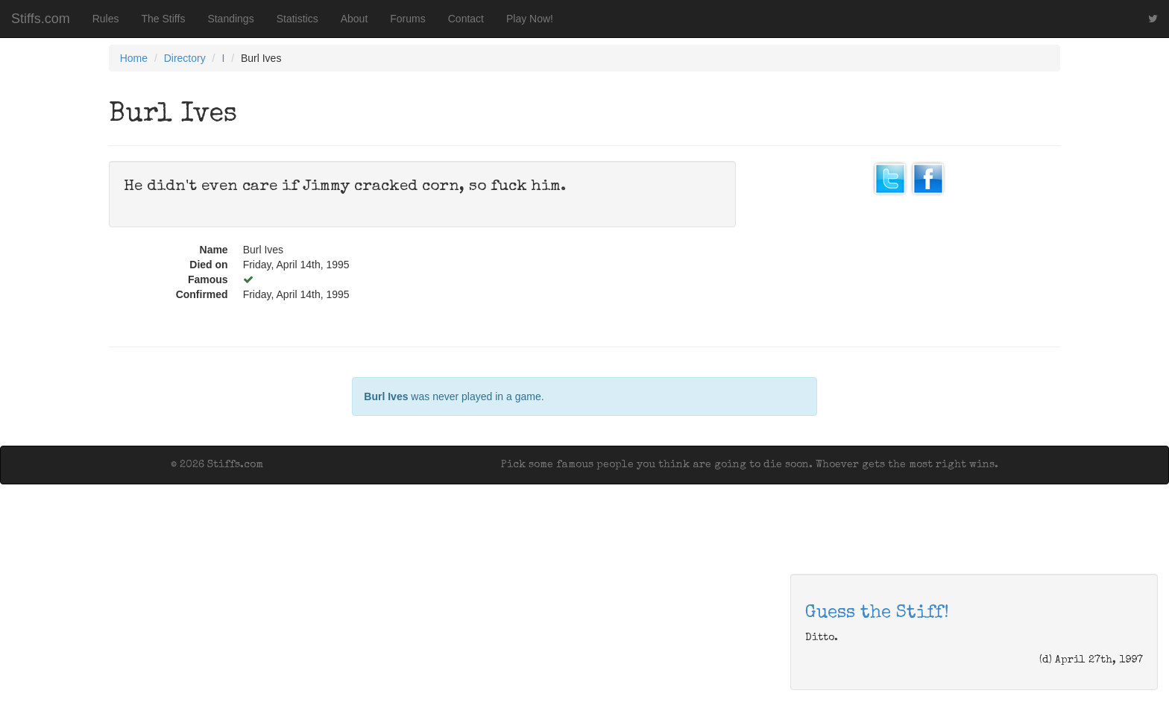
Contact (466, 19)
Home (134, 58)
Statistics (297, 19)
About (354, 19)
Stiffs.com (40, 18)
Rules (105, 19)
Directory (185, 58)
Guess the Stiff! (877, 613)
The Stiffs (164, 19)
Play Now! (529, 19)
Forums (407, 19)
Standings (230, 19)
